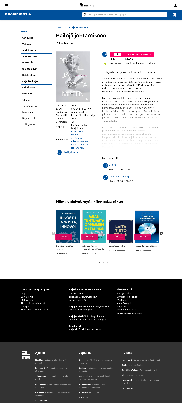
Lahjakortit (27, 297)
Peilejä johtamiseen (78, 27)
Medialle (122, 300)
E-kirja (112, 165)
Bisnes (74, 135)
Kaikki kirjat (77, 132)
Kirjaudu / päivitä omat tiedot (85, 329)
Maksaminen (28, 300)
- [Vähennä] (111, 54)
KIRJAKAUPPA (18, 14)
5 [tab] (115, 262)
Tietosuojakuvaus (126, 310)
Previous (53, 233)
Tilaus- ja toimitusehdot (34, 303)
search (85, 15)
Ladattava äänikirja (119, 177)
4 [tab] (111, 262)
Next (161, 233)
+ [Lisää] (123, 54)
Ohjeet (24, 293)
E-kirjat (25, 307)
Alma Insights (124, 303)
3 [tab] (107, 262)
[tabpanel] (68, 232)
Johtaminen (77, 138)
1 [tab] (99, 262)
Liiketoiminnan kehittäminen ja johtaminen (79, 144)
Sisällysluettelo (71, 152)
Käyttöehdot (124, 307)
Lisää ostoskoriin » (139, 54)
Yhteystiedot (124, 293)
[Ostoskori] (174, 14)
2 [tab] (103, 262)
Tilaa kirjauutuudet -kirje (34, 310)
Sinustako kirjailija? (127, 297)
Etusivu (60, 27)
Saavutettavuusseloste (129, 313)
